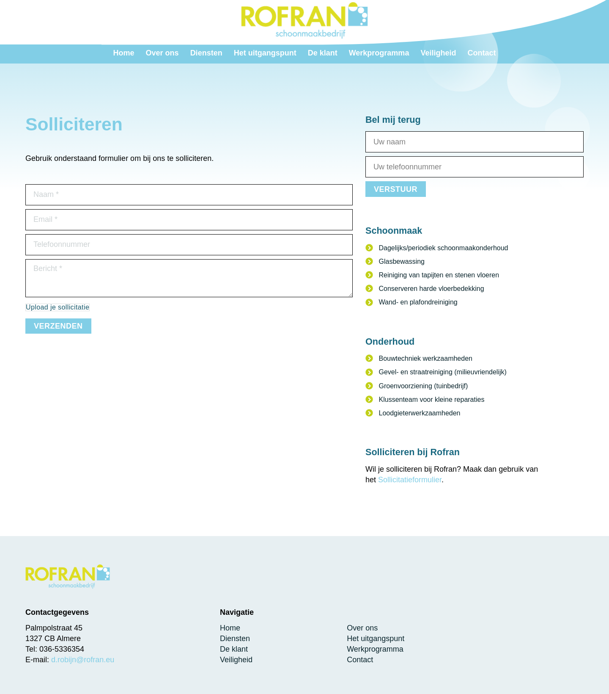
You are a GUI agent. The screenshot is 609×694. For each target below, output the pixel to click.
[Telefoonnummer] (189, 244)
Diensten (235, 638)
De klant (234, 649)
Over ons (362, 628)
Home (230, 628)
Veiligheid (236, 659)
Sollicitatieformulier (410, 480)
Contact (360, 659)
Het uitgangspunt (375, 638)
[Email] (189, 219)
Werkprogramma (375, 649)
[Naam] (189, 194)
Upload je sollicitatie (57, 307)
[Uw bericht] (189, 278)
